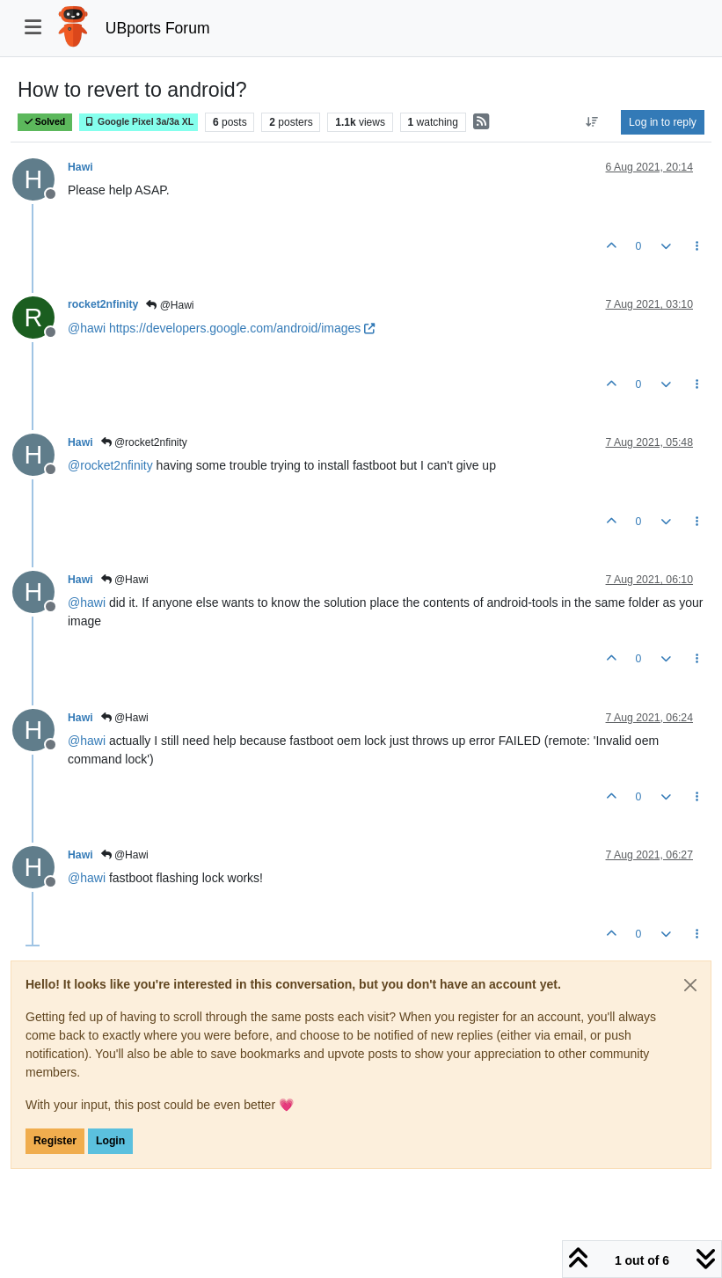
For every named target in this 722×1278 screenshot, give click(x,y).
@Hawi (169, 305)
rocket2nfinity (103, 304)
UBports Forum (158, 28)
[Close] (690, 985)
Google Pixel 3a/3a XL (138, 122)
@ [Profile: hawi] (87, 328)
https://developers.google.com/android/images (242, 328)
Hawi (80, 167)
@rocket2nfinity (144, 442)
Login (110, 1141)
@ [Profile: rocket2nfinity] (110, 465)
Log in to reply (662, 122)
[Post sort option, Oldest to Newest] (592, 122)
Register (55, 1141)
